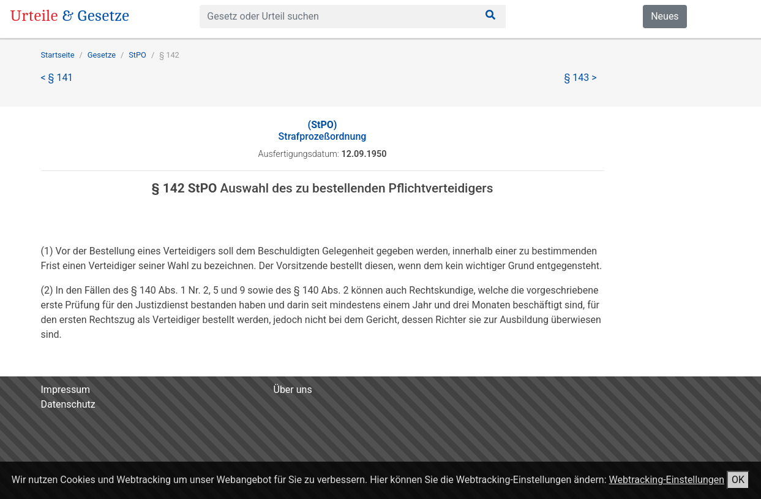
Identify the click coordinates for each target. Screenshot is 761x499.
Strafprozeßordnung (323, 130)
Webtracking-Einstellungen (666, 480)
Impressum (66, 389)
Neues (664, 16)
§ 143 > (580, 77)
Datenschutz (68, 404)
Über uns (293, 389)
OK (738, 480)
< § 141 (57, 77)
